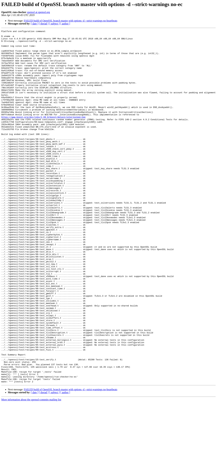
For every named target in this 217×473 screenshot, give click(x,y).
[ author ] (65, 23)
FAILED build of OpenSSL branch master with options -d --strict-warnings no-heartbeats (70, 20)
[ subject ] (54, 23)
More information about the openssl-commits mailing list (31, 470)
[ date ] (34, 23)
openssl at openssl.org (38, 12)
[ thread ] (44, 23)
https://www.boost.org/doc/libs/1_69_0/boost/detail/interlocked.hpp (43, 134)
